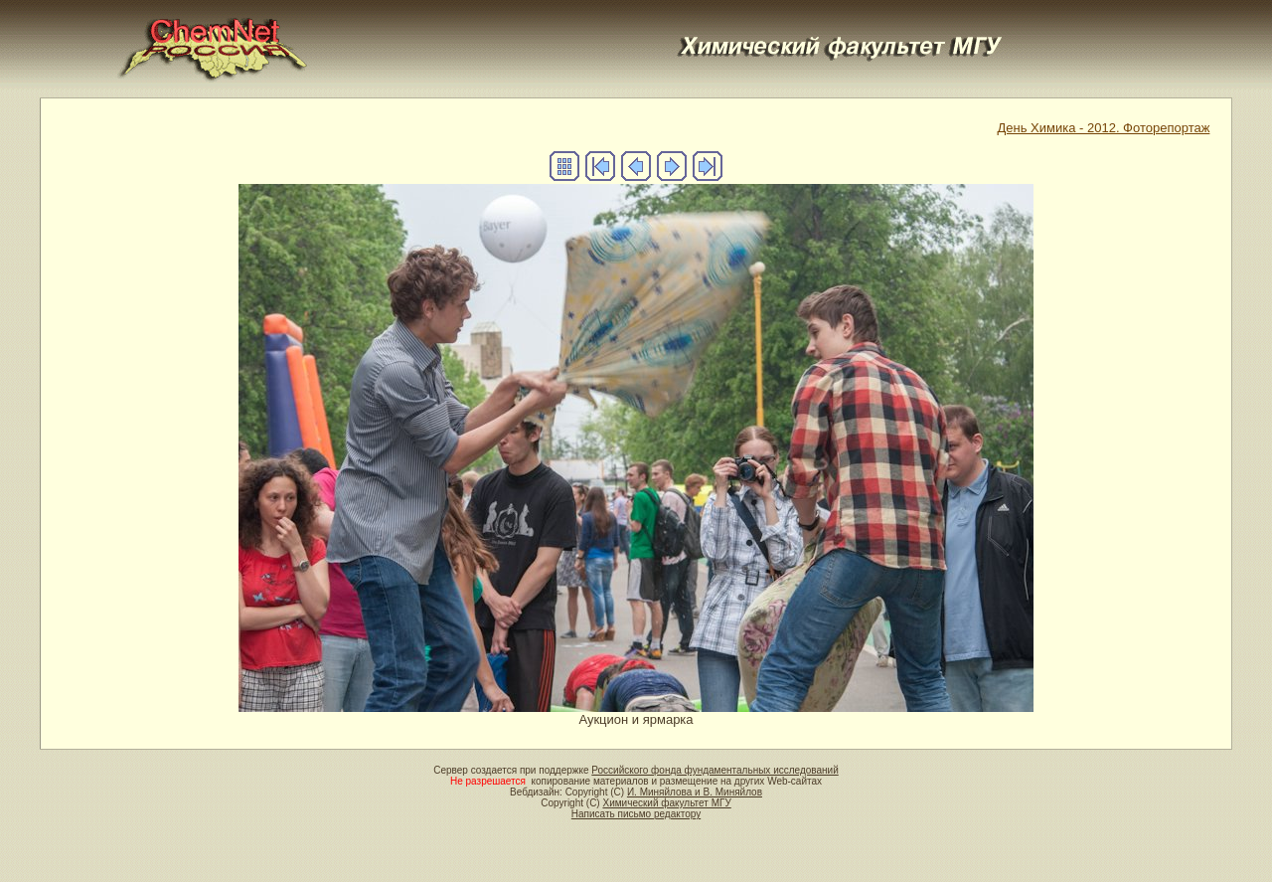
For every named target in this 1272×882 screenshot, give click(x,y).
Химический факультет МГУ (666, 802)
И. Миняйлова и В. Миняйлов (694, 792)
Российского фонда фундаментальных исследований (714, 770)
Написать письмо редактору (636, 813)
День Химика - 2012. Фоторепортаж (1103, 127)
